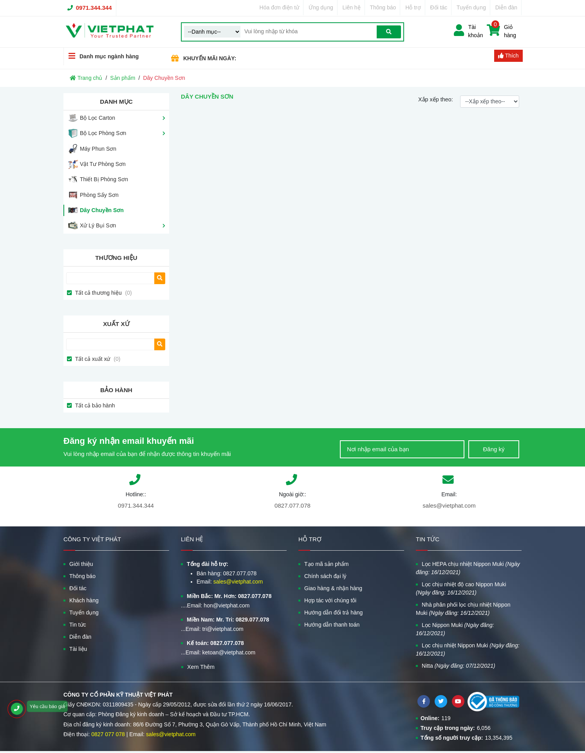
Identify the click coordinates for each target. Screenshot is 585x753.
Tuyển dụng (471, 7)
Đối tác (439, 7)
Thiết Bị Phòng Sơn (104, 179)
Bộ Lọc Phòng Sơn (103, 133)
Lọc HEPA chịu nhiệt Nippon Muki (468, 568)
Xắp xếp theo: (435, 99)
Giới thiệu (81, 564)
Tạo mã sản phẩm (326, 564)
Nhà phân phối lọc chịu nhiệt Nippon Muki (463, 609)
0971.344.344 (94, 7)
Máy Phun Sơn (98, 149)
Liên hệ (352, 7)
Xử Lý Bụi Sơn (98, 225)
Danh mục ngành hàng (101, 56)
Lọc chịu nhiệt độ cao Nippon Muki (461, 588)
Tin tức (77, 624)
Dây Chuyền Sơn (102, 210)
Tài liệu (78, 649)
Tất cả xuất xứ (97, 359)
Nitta (458, 666)
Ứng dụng (321, 7)
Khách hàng (84, 600)
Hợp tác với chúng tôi (330, 600)
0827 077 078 (108, 734)
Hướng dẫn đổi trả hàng (333, 612)
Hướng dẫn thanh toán (331, 624)
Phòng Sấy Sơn (99, 195)
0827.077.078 (292, 505)
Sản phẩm (122, 78)
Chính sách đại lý (325, 576)
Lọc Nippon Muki (455, 629)
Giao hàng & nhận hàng (333, 588)
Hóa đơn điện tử (280, 7)
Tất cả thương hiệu (103, 293)
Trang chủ (86, 78)
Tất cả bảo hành (94, 405)
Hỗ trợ (413, 7)
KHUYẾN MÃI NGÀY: (209, 58)
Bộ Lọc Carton (97, 118)
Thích (508, 55)
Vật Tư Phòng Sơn (103, 164)
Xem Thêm (201, 667)
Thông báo (383, 7)
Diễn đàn (506, 7)
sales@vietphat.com (448, 505)
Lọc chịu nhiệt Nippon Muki (468, 649)
